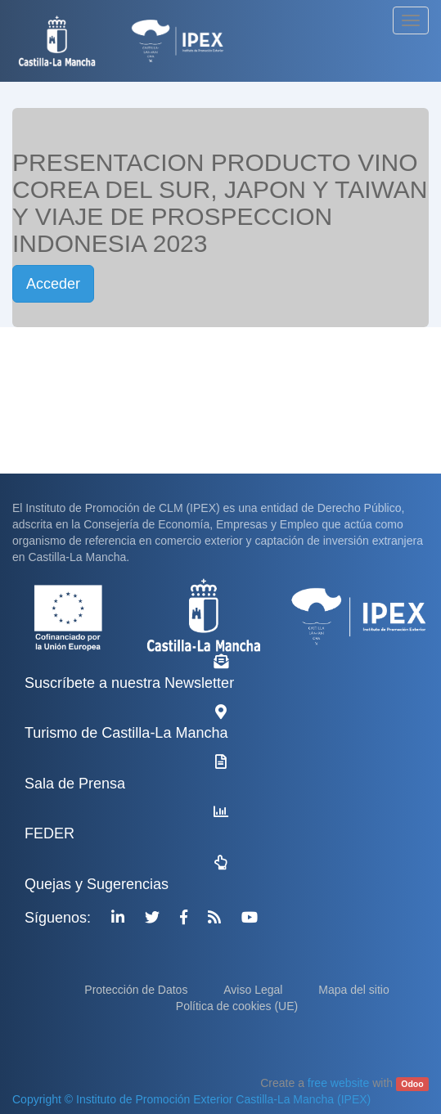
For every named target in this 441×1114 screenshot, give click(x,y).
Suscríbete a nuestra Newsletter (129, 683)
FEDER (49, 833)
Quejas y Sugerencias (97, 884)
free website (338, 1082)
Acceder (53, 284)
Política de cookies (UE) (237, 1006)
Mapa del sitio (353, 989)
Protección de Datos (137, 989)
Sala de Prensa (75, 783)
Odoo (412, 1084)
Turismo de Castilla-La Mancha (126, 733)
